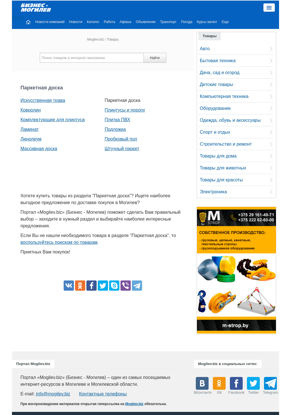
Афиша (125, 22)
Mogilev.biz (95, 39)
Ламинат (29, 129)
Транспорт (168, 22)
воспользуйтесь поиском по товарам (58, 242)
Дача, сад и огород (220, 72)
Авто (205, 48)
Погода (186, 22)
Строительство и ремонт (226, 144)
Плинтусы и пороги (125, 110)
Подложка (115, 129)
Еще (225, 22)
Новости (75, 22)
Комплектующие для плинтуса (52, 119)
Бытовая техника (218, 60)
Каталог (93, 22)
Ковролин (30, 110)
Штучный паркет (122, 148)
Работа (109, 22)
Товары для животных (223, 167)
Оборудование (215, 108)
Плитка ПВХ (117, 119)
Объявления (145, 22)
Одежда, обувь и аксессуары (230, 120)
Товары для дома (218, 156)
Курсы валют (207, 22)
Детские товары (216, 84)
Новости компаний (50, 22)
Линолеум (30, 139)
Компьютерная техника (224, 96)
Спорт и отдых (215, 132)
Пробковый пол (121, 139)
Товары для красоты (221, 179)
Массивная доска (38, 148)
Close (18, 17)
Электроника (213, 191)
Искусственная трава (42, 100)
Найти (154, 58)
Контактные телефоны (102, 393)
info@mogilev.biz (53, 393)
